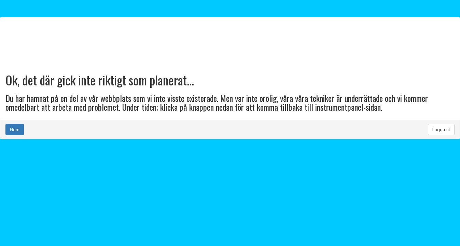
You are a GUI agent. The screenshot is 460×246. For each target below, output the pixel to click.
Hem (14, 129)
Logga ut (441, 129)
